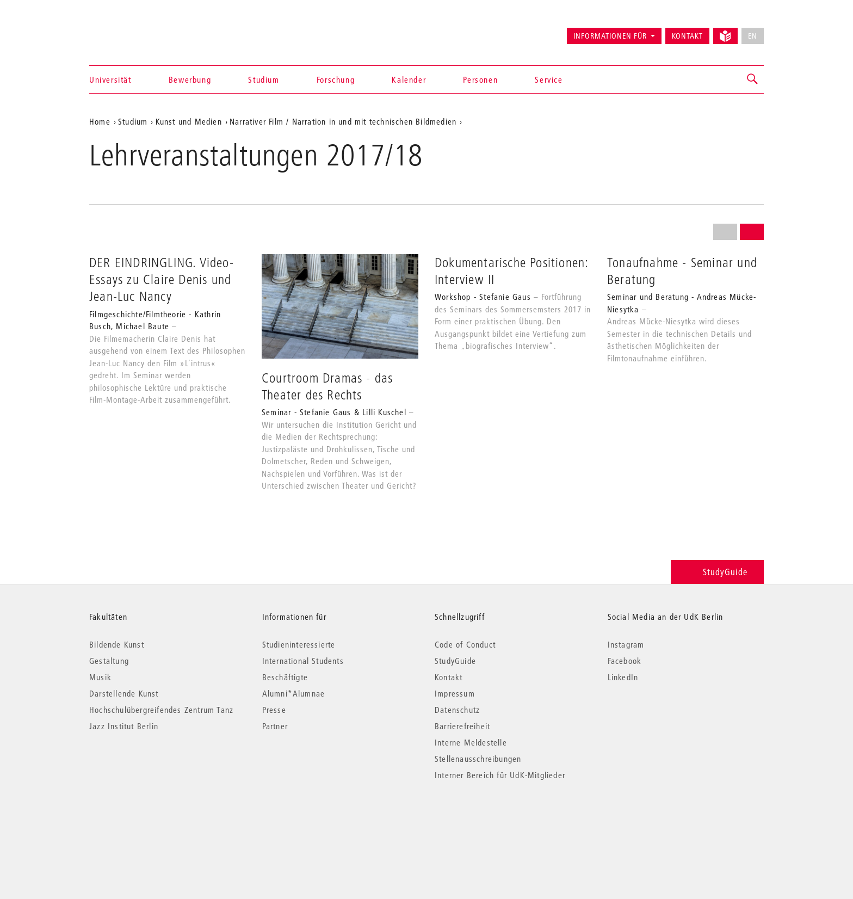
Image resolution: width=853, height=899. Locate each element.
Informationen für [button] (610, 36)
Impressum (455, 693)
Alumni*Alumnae (293, 693)
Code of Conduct (465, 644)
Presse (274, 709)
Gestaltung (109, 660)
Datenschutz (457, 709)
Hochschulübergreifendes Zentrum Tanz (161, 709)
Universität (110, 79)
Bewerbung (190, 79)
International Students (303, 660)
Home (99, 121)
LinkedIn (623, 677)
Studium (263, 79)
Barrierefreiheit (462, 726)
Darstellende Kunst (124, 693)
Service (549, 79)
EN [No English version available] (752, 36)
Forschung (336, 79)
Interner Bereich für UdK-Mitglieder (500, 774)
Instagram (626, 644)
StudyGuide (717, 571)
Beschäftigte (285, 677)
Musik (100, 677)
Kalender (409, 79)
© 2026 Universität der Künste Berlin (146, 821)
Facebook (625, 660)
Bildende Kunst (116, 644)
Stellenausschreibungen (478, 758)
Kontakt (687, 36)
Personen (480, 79)
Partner (275, 726)
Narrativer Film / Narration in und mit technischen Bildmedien (343, 121)
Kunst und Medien (189, 121)
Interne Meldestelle (471, 742)
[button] (753, 79)
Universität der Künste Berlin (132, 31)
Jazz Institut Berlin (123, 726)
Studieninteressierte (299, 644)
